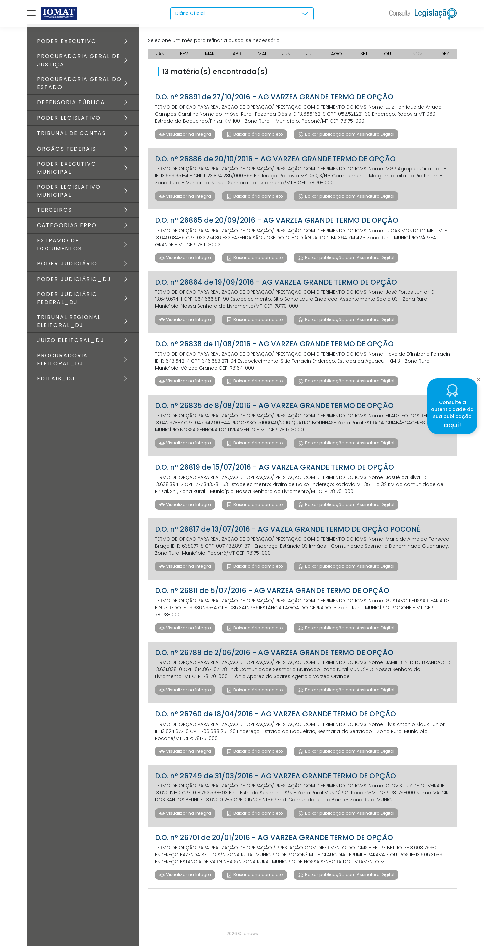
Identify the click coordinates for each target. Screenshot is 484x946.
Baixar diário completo (257, 134)
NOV (417, 53)
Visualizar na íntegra (188, 134)
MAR (210, 53)
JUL (309, 53)
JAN (160, 53)
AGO (336, 53)
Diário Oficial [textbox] (190, 13)
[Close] (478, 378)
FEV (184, 53)
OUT (388, 53)
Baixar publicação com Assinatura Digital (349, 134)
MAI (262, 53)
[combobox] (242, 13)
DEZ (445, 53)
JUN (286, 53)
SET (364, 53)
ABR (237, 53)
